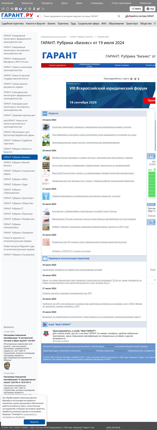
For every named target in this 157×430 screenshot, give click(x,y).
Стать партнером (121, 3)
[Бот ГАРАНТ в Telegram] (29, 8)
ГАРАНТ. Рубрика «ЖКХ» (16, 179)
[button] (139, 16)
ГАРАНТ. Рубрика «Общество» (19, 203)
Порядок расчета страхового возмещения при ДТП (67, 293)
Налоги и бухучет (36, 23)
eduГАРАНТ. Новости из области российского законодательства (15, 123)
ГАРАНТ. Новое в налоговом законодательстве (18, 69)
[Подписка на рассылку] (3, 8)
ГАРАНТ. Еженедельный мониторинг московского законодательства (17, 106)
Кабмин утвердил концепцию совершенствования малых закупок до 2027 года (90, 227)
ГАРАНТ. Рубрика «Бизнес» (17, 157)
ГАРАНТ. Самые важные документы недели (16, 85)
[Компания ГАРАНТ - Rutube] (38, 8)
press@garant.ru (50, 353)
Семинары (97, 3)
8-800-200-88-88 (113, 427)
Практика (63, 23)
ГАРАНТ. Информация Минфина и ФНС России (16, 60)
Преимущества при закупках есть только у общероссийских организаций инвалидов (93, 181)
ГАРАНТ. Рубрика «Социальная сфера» (19, 172)
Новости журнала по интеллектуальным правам (17, 239)
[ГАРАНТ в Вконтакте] (12, 8)
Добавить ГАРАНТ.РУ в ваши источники (71, 251)
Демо (79, 3)
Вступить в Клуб (61, 341)
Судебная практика (13, 23)
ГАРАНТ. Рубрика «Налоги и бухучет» (18, 150)
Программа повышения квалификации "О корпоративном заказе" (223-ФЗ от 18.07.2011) (19, 380)
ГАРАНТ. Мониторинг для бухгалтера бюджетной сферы (19, 134)
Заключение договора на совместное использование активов (72, 270)
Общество (146, 23)
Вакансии (27, 3)
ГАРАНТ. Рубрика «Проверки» (18, 232)
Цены (64, 3)
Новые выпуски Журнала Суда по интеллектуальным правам (19, 248)
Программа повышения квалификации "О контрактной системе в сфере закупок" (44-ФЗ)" (19, 338)
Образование (116, 23)
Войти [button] (136, 8)
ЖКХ (103, 23)
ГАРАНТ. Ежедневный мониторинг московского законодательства (17, 50)
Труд (73, 23)
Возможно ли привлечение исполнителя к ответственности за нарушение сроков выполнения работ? (91, 317)
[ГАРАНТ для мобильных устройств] (7, 8)
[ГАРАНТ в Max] (20, 8)
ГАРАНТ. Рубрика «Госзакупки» (19, 254)
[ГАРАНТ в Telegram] (25, 8)
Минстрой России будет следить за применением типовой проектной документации (93, 173)
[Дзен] (16, 8)
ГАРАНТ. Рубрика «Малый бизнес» (16, 164)
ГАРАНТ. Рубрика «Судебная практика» (18, 142)
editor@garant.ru (88, 351)
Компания (7, 3)
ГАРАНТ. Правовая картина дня (19, 115)
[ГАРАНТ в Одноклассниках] (34, 8)
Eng (150, 8)
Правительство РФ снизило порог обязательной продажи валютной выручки (89, 242)
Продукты (47, 3)
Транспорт (132, 23)
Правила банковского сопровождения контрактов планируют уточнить (86, 196)
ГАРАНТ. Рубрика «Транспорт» (19, 198)
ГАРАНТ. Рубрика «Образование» (12, 191)
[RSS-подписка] (43, 8)
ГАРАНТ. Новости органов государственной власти (17, 77)
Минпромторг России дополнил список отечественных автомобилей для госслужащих (94, 219)
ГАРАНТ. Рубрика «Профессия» (19, 219)
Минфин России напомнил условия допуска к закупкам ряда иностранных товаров (92, 158)
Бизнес (52, 23)
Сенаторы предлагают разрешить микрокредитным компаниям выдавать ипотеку (92, 127)
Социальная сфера (88, 23)
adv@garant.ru (121, 351)
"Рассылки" (109, 346)
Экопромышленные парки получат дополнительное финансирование (86, 142)
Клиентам (145, 3)
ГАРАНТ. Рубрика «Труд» (16, 184)
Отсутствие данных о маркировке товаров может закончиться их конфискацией (91, 165)
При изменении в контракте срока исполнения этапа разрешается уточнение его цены (94, 135)
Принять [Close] (34, 421)
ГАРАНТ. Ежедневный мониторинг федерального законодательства (17, 38)
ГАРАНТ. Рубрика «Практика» (18, 213)
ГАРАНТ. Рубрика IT (13, 208)
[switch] (39, 16)
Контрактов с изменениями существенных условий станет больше (84, 211)
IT (155, 23)
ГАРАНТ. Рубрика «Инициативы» (12, 226)
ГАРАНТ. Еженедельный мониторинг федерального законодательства (17, 95)
